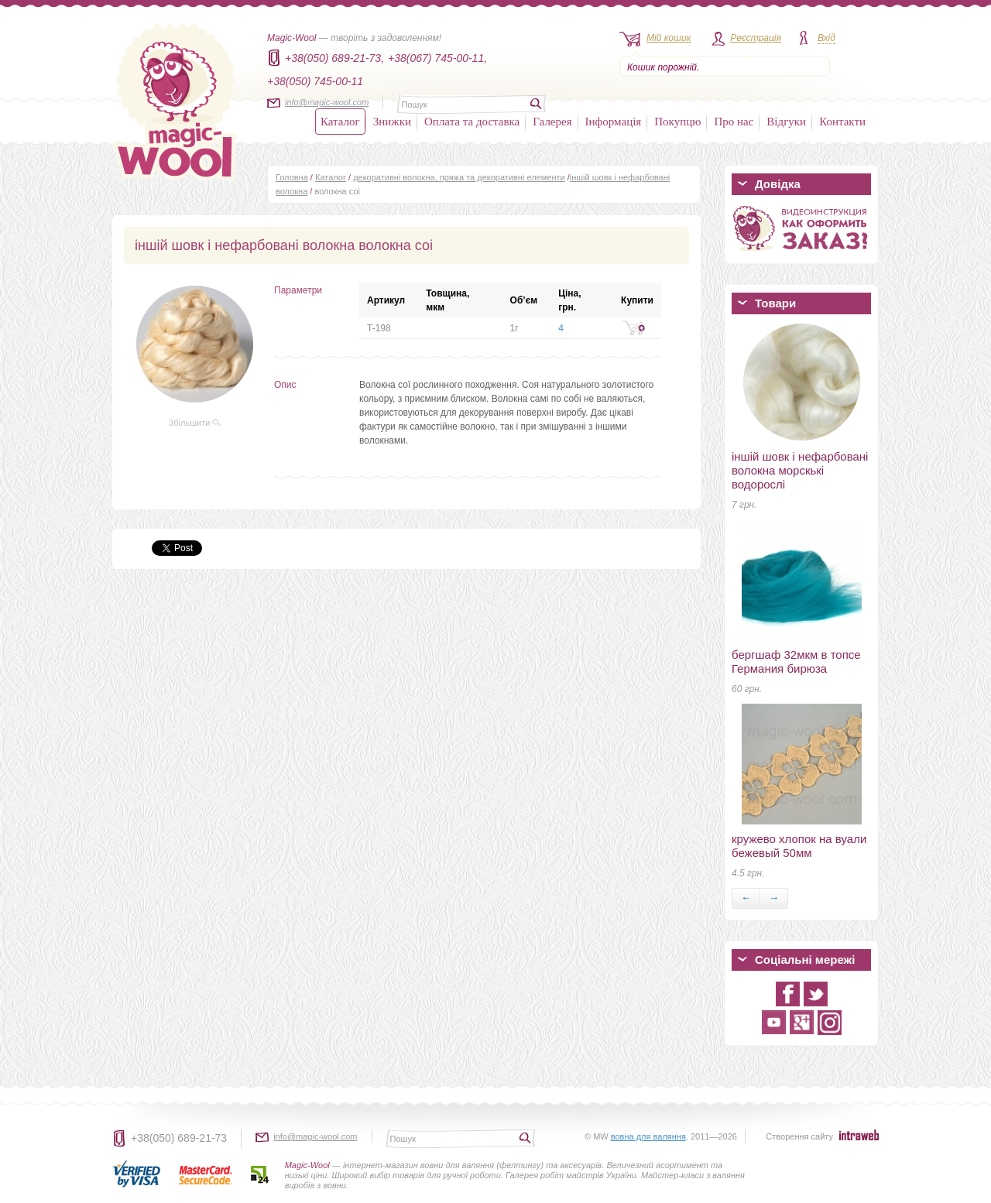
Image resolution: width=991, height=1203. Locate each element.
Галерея (552, 121)
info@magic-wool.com (327, 102)
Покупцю (677, 121)
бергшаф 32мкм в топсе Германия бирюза (796, 661)
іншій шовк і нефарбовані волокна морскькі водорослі (800, 470)
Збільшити (195, 422)
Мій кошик (668, 38)
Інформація (613, 121)
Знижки (392, 121)
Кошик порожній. (663, 67)
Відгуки (786, 121)
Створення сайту (799, 1136)
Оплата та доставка (472, 121)
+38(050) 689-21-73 (179, 1138)
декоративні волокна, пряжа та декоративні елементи (459, 177)
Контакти (842, 121)
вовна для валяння (648, 1136)
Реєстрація (755, 38)
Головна (292, 177)
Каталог (340, 121)
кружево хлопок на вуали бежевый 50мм (799, 845)
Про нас (733, 121)
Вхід (826, 38)
